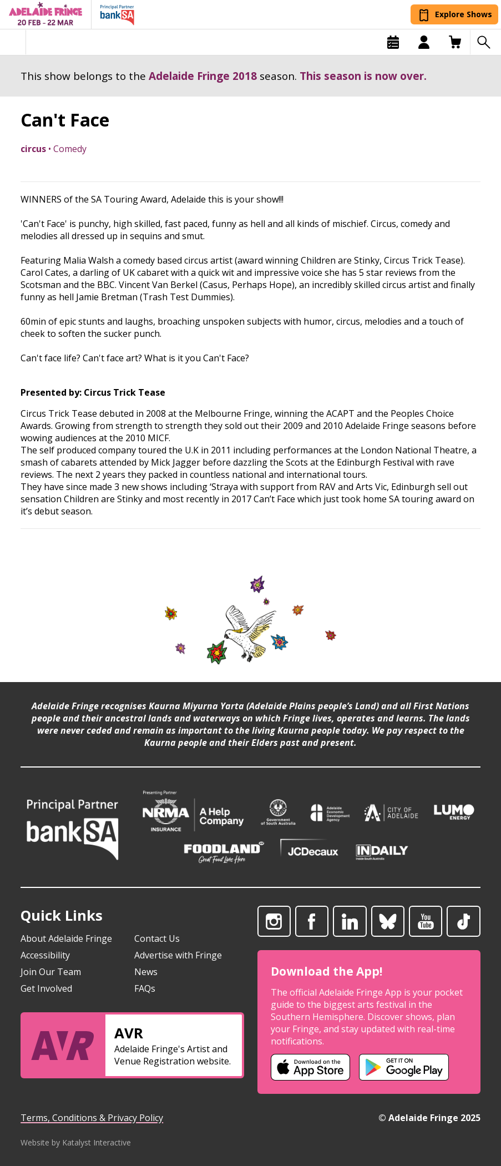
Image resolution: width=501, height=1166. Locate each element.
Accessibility (45, 955)
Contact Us (157, 938)
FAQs (144, 988)
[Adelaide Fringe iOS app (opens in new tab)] (311, 1067)
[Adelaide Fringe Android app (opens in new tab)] (404, 1067)
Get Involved (46, 988)
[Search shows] (485, 42)
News (146, 972)
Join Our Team (51, 972)
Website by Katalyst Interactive (76, 1142)
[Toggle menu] (13, 42)
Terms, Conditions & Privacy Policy (92, 1118)
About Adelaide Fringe (66, 938)
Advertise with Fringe (178, 955)
